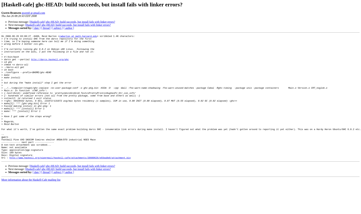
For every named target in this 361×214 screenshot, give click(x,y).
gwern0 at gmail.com (33, 12)
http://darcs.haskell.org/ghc (50, 64)
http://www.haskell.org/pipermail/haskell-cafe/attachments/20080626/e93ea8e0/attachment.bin (70, 182)
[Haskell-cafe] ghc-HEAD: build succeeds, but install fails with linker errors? (72, 21)
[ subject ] (57, 28)
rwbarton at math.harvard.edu (78, 36)
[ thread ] (46, 28)
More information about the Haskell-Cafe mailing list (30, 204)
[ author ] (69, 28)
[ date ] (36, 28)
